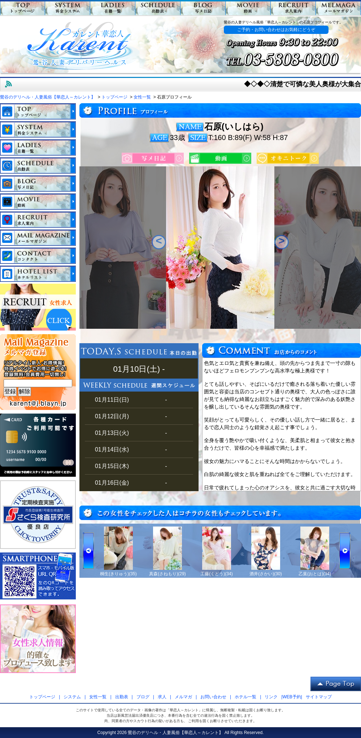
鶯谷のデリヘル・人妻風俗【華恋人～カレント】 (175, 732)
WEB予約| (292, 696)
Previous (159, 242)
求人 (162, 696)
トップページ (42, 696)
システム (72, 696)
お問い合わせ (213, 696)
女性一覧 (97, 696)
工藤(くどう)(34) (216, 573)
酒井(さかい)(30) (265, 573)
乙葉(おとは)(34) (315, 573)
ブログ (142, 696)
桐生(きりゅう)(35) (118, 573)
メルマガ (183, 696)
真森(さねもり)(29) (167, 573)
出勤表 (121, 696)
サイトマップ (319, 696)
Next (281, 242)
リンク (271, 696)
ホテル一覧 (245, 696)
